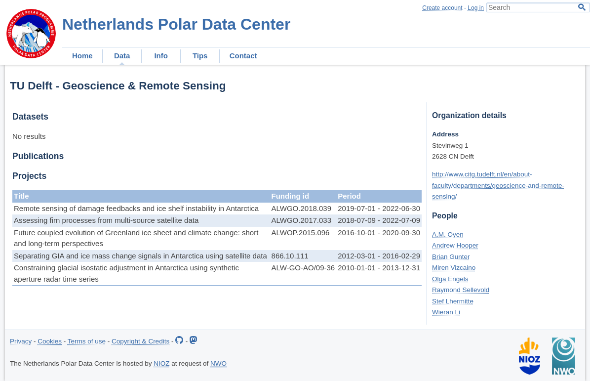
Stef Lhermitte (452, 301)
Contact (243, 55)
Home (82, 55)
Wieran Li (446, 312)
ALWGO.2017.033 (301, 220)
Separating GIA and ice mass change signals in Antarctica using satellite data (140, 256)
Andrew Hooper (455, 245)
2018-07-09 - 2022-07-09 (379, 220)
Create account (442, 7)
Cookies (50, 341)
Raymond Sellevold (460, 290)
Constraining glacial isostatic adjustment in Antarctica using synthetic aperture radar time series (126, 273)
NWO (218, 363)
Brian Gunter (451, 256)
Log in (476, 7)
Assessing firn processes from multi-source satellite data (106, 220)
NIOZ (161, 363)
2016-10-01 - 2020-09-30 (379, 232)
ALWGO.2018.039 (301, 208)
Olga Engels (450, 279)
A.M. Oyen (448, 234)
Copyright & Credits (140, 341)
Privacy (21, 341)
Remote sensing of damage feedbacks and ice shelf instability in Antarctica (136, 208)
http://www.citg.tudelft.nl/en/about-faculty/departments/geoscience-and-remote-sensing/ (498, 185)
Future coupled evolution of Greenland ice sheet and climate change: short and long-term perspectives (136, 238)
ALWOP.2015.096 (301, 232)
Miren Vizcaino (453, 267)
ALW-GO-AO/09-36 (303, 267)
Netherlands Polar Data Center (176, 24)
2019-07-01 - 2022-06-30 (379, 208)
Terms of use (87, 341)
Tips (200, 55)
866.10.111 (290, 256)
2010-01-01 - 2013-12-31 (379, 267)
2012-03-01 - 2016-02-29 (379, 256)
